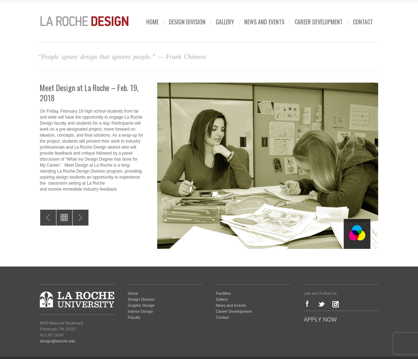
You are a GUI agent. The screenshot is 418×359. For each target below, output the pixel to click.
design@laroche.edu (57, 341)
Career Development (319, 22)
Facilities (223, 293)
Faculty (134, 317)
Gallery (225, 22)
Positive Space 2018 (80, 218)
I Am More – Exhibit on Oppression (48, 218)
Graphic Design (141, 305)
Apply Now (320, 320)
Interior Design (140, 311)
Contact (363, 22)
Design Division (187, 22)
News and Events (264, 22)
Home (152, 22)
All (64, 218)
